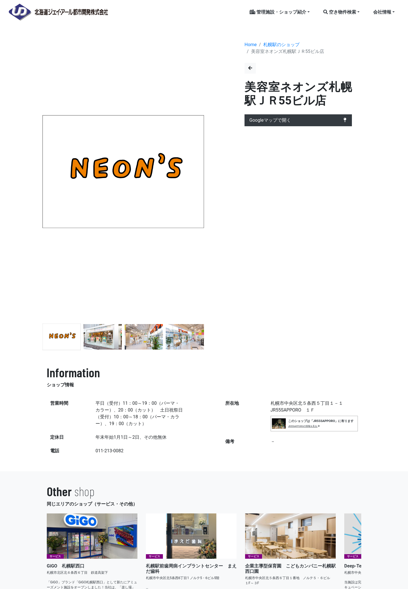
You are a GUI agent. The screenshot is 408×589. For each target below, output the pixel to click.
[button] (197, 172)
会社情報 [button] (382, 12)
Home (251, 44)
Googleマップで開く (298, 120)
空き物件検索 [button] (339, 12)
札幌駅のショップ (281, 44)
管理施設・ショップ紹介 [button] (278, 12)
